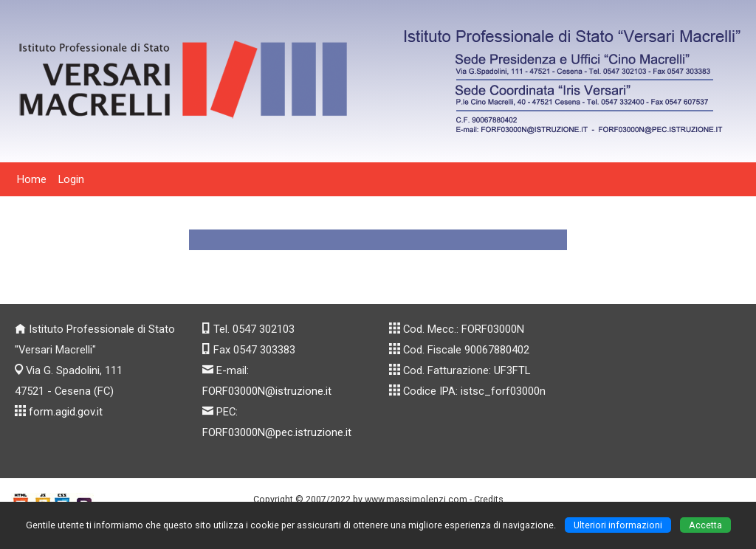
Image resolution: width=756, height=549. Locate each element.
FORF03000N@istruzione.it (266, 391)
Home (32, 179)
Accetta (705, 525)
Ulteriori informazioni (618, 525)
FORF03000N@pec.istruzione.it (276, 432)
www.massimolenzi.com (416, 499)
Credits (489, 499)
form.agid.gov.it (66, 411)
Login (71, 179)
